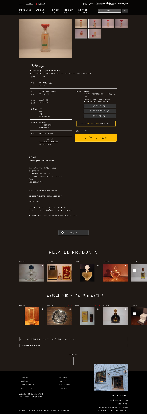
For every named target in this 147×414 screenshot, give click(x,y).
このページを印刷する (100, 116)
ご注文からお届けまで (28, 385)
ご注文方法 (24, 377)
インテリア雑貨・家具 (46, 139)
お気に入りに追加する (100, 106)
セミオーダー (62, 381)
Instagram (22, 410)
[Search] (109, 11)
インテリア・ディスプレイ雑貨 (49, 142)
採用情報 (46, 410)
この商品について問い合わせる (100, 111)
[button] (134, 270)
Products (25, 10)
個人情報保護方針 (63, 410)
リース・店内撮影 (64, 385)
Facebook (31, 410)
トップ (22, 339)
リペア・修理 (62, 377)
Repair (68, 10)
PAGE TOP (73, 360)
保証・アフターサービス (29, 388)
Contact (83, 10)
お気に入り (40, 4)
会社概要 (39, 410)
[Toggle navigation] (21, 4)
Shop (55, 10)
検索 (124, 10)
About (41, 10)
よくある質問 (62, 388)
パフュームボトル (45, 144)
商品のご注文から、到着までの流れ (90, 123)
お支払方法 (24, 381)
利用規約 (54, 410)
